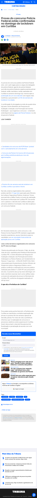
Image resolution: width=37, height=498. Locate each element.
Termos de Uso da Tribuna (8, 417)
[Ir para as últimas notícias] (26, 2)
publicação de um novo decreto (12, 96)
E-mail (4, 337)
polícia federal (6, 399)
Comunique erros (7, 404)
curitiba (12, 396)
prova (27, 399)
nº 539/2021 (16, 193)
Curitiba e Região (18, 6)
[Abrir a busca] (34, 2)
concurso (4, 396)
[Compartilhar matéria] (31, 2)
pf (25, 396)
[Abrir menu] (2, 2)
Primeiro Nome (6, 342)
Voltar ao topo (5, 410)
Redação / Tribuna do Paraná (13, 35)
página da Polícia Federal (22, 113)
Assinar (6, 355)
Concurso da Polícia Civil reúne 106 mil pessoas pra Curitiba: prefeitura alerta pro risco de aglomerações (17, 155)
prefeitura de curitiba (18, 399)
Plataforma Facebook (18, 417)
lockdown (19, 396)
